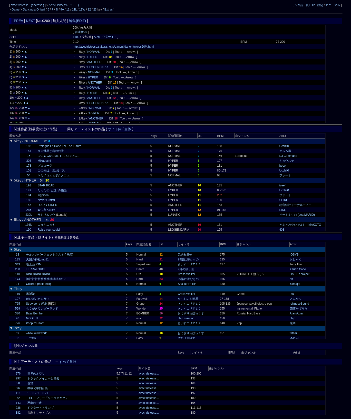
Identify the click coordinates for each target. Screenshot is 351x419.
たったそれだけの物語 (52, 190)
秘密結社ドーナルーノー (295, 205)
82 (17, 338)
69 (17, 333)
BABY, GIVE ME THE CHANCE (58, 156)
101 (28, 170)
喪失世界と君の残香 (51, 151)
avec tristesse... (148, 373)
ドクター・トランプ (40, 407)
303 (28, 160)
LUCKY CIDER (47, 205)
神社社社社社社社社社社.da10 (46, 279)
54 (28, 175)
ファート (285, 175)
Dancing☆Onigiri (34, 9)
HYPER (92, 57)
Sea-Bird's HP (187, 284)
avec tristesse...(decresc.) (28, 5)
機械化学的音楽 (37, 388)
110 (17, 274)
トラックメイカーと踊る (43, 378)
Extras (108, 9)
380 (17, 313)
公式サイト (109, 37)
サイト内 (115, 129)
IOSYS (294, 254)
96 (18, 388)
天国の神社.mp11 (37, 259)
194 (28, 195)
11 (67, 9)
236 (18, 407)
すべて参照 (67, 362)
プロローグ (45, 165)
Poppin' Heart (35, 323)
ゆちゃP (295, 338)
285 (28, 210)
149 (28, 190)
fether (293, 333)
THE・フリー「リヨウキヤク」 (47, 398)
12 (89, 9)
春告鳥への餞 (46, 210)
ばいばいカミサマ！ (39, 299)
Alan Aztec (297, 313)
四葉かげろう (298, 308)
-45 (292, 294)
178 (28, 165)
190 (28, 229)
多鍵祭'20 (81, 32)
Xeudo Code (298, 269)
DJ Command (288, 156)
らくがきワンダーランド (42, 308)
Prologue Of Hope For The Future (59, 146)
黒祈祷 (30, 294)
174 (17, 279)
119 (17, 294)
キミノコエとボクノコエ (54, 175)
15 (28, 156)
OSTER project (300, 274)
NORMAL (93, 52)
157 (28, 205)
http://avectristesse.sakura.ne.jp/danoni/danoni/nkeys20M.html (113, 46)
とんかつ (296, 299)
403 (281, 229)
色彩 (30, 383)
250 (17, 269)
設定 (320, 5)
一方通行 (32, 338)
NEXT (30, 21)
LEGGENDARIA (97, 67)
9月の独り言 (186, 269)
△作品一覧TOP (304, 5)
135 (17, 259)
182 (28, 146)
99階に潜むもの (188, 259)
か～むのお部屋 (188, 299)
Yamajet (295, 284)
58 (18, 383)
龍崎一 (294, 323)
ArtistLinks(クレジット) (64, 5)
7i (57, 9)
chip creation (186, 318)
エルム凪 (285, 151)
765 (17, 303)
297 (18, 378)
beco (282, 165)
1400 (76, 37)
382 (18, 412)
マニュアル (332, 5)
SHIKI (283, 200)
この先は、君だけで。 (52, 170)
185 (28, 200)
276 (18, 373)
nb (291, 279)
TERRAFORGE (36, 269)
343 (17, 264)
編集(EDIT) (77, 21)
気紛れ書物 (185, 254)
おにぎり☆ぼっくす (191, 313)
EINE (282, 210)
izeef (282, 185)
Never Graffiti (46, 200)
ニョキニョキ (46, 224)
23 (95, 9)
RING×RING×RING (38, 274)
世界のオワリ (36, 373)
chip (292, 318)
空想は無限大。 (188, 338)
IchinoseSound (299, 303)
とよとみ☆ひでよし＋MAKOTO (300, 224)
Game (15, 9)
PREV (18, 21)
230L (28, 214)
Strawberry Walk (37, 303)
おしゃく (296, 259)
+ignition (43, 195)
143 (18, 403)
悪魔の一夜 (34, 403)
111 (18, 393)
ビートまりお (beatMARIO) (297, 214)
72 (18, 398)
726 (17, 323)
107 (17, 299)
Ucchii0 (284, 146)
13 (17, 254)
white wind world (37, 333)
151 (28, 151)
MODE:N (32, 318)
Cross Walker (186, 274)
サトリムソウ (46, 214)
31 (17, 284)
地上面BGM (33, 264)
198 (28, 185)
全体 (127, 129)
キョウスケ (286, 160)
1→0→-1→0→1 (37, 393)
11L (74, 9)
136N (28, 224)
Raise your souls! (49, 229)
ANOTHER (94, 62)
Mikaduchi (44, 160)
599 (17, 308)
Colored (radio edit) (38, 284)
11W (82, 9)
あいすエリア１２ (189, 264)
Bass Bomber (35, 313)
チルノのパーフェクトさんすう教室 (49, 254)
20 (17, 318)
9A (62, 9)
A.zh (97, 37)
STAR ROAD (46, 185)
